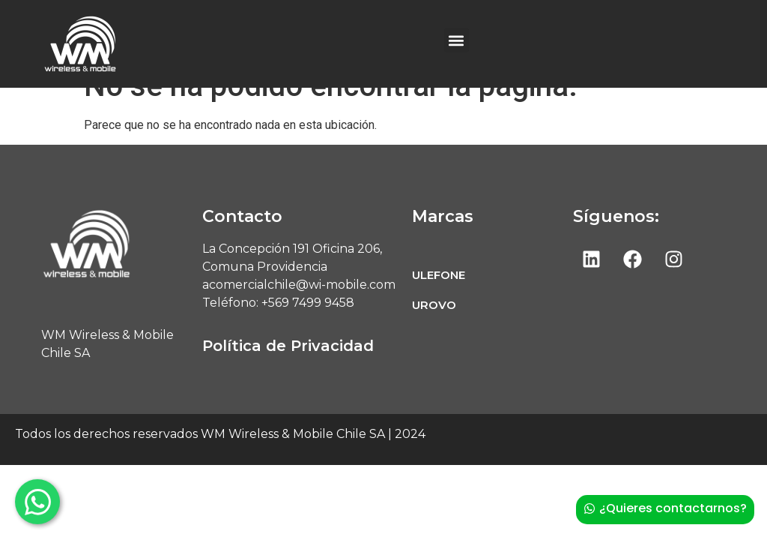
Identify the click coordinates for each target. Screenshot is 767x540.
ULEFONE (438, 300)
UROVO (434, 330)
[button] (456, 40)
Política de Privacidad (288, 371)
